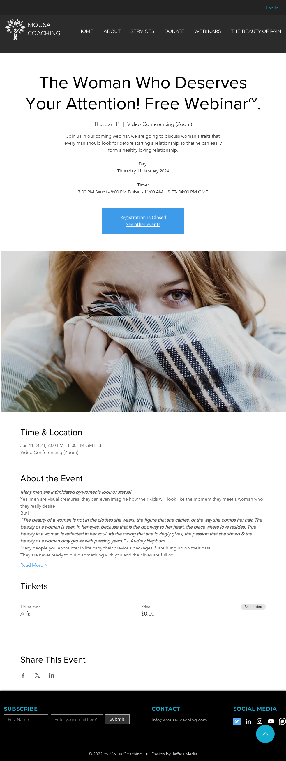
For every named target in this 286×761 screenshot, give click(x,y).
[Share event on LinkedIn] (51, 675)
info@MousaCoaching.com (179, 720)
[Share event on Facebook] (23, 675)
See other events (143, 224)
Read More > (33, 565)
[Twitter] (237, 721)
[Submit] (117, 719)
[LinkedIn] (248, 721)
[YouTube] (271, 721)
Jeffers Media (184, 754)
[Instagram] (259, 721)
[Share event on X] (37, 675)
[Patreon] (282, 721)
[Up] (265, 734)
